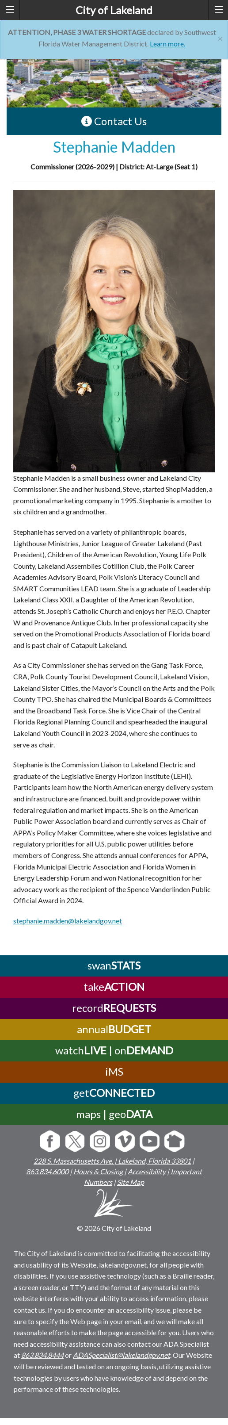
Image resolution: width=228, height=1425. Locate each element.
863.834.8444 (42, 1355)
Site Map (130, 1182)
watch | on (114, 1050)
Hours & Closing (98, 1171)
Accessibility (147, 1171)
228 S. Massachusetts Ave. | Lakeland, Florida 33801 (112, 1161)
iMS (114, 1071)
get (114, 1092)
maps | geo (114, 1113)
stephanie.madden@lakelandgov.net (67, 920)
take (114, 986)
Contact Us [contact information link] (114, 121)
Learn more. (167, 43)
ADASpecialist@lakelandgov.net (121, 1355)
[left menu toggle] (10, 10)
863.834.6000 (47, 1171)
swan (114, 965)
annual (114, 1029)
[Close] (220, 37)
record (114, 1007)
